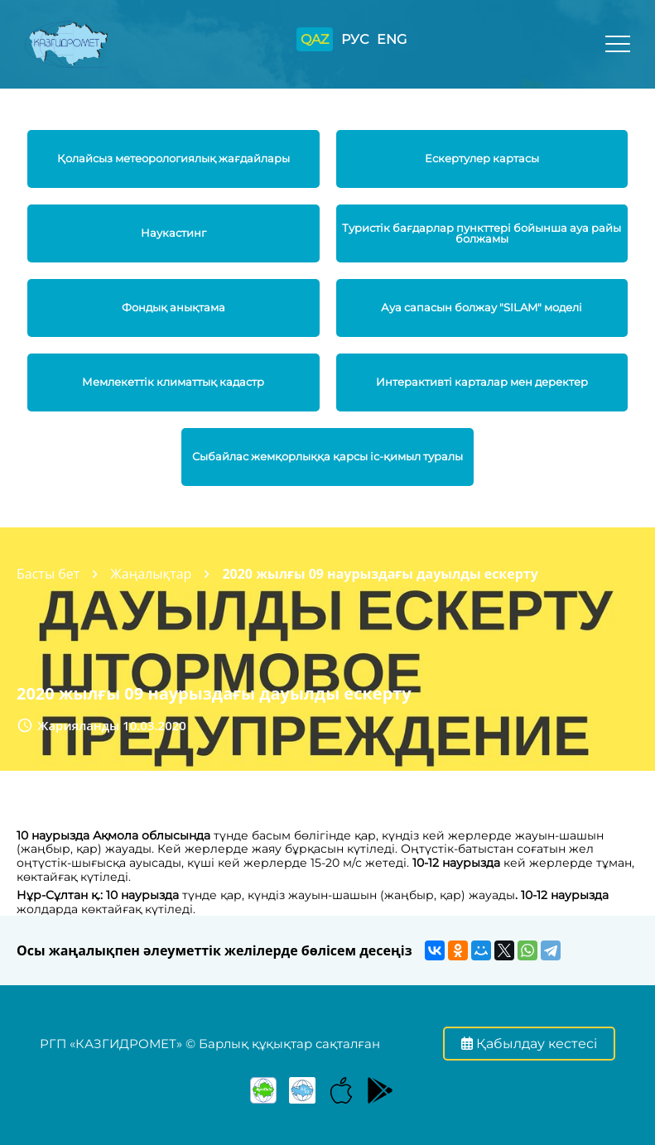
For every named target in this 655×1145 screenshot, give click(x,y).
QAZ (315, 39)
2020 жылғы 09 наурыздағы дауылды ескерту (379, 574)
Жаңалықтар (150, 574)
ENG (392, 39)
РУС (354, 39)
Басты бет (48, 574)
